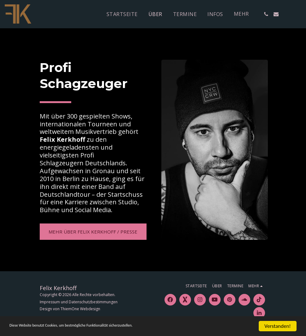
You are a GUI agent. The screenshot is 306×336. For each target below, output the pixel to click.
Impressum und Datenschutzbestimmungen (79, 302)
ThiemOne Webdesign (80, 308)
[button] (266, 14)
